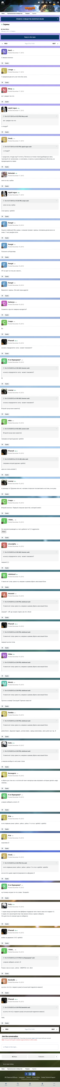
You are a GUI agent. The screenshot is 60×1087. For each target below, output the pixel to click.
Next (54, 43)
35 (19, 108)
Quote (6, 63)
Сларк (10, 321)
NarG (10, 50)
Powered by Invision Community (30, 1079)
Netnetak (11, 173)
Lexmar (11, 390)
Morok (10, 682)
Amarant (11, 593)
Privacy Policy (36, 1077)
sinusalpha (12, 544)
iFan (9, 816)
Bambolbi (11, 980)
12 (14, 743)
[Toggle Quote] (4, 116)
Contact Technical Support (48, 1077)
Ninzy (10, 89)
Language (22, 1077)
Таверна (13, 31)
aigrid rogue (12, 108)
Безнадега (12, 773)
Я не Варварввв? (14, 360)
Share (14, 1056)
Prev (5, 43)
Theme (28, 1077)
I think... (11, 520)
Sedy (10, 743)
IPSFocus (14, 1077)
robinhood (11, 574)
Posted (16, 53)
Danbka (11, 712)
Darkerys (11, 302)
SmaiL (10, 138)
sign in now (35, 1038)
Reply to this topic (30, 37)
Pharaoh (11, 340)
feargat (10, 223)
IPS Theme (7, 1077)
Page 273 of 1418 (30, 43)
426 (16, 340)
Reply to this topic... (10, 1047)
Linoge (10, 70)
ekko (10, 420)
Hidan (10, 654)
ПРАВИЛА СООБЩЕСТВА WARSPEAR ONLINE (30, 19)
